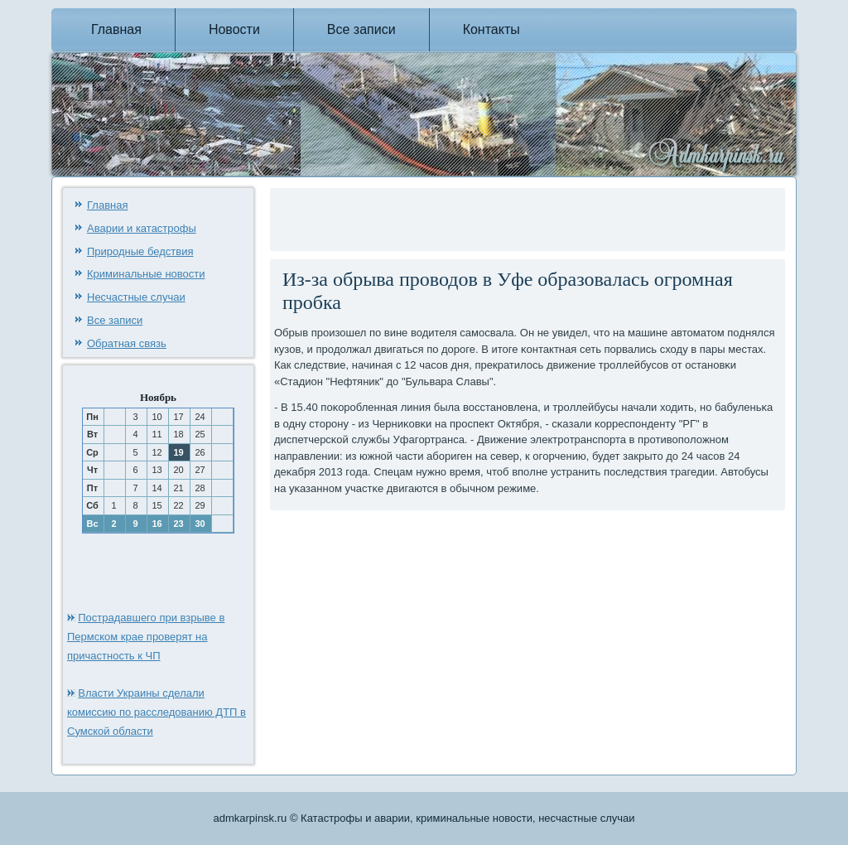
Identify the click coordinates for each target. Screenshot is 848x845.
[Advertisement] (468, 217)
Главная (116, 29)
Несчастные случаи (136, 297)
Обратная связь (126, 343)
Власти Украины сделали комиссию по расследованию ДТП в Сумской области (156, 712)
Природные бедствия (140, 251)
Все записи (361, 29)
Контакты (491, 29)
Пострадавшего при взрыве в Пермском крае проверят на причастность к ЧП (145, 636)
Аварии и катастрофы (141, 228)
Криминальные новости (146, 274)
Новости (234, 29)
